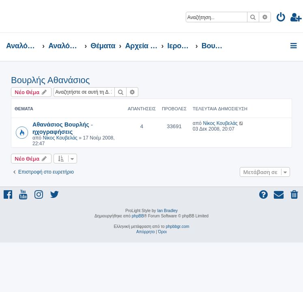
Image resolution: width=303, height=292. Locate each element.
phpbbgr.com (177, 226)
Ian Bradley (167, 210)
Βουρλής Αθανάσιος (50, 80)
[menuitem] (281, 18)
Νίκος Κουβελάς (60, 138)
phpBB (138, 216)
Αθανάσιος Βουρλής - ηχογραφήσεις (62, 127)
